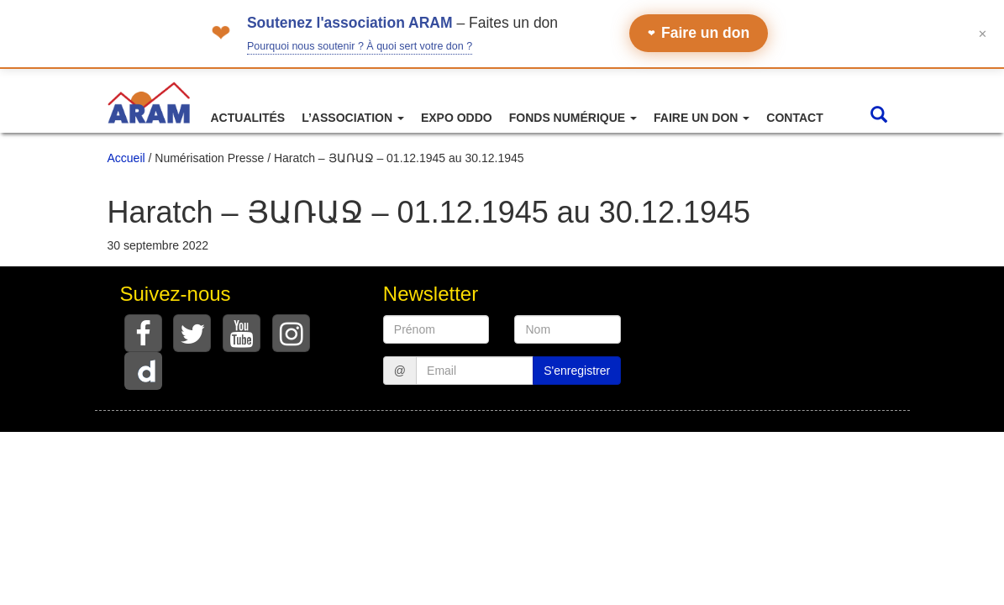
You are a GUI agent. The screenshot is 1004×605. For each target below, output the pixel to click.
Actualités (248, 117)
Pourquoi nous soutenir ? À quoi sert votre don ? (359, 46)
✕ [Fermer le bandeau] (982, 33)
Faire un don (698, 32)
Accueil (126, 158)
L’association (353, 117)
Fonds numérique (573, 117)
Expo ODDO (456, 117)
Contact (794, 117)
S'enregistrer (577, 370)
